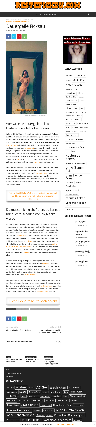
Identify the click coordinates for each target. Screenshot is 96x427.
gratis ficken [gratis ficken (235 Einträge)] (74, 139)
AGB (7, 370)
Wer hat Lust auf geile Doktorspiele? (14, 361)
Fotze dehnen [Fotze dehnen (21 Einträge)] (84, 127)
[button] (88, 14)
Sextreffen (46, 263)
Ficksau (27, 252)
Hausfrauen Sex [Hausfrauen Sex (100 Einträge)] (75, 147)
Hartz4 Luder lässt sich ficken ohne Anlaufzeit (81, 233)
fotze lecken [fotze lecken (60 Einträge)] (71, 131)
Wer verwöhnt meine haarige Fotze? (82, 242)
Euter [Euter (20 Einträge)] (82, 108)
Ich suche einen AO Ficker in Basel (32, 361)
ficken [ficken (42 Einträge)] (79, 116)
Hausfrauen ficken (16, 19)
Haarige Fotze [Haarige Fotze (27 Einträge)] (70, 143)
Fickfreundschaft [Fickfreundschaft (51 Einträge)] (73, 119)
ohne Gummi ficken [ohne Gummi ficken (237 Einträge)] (75, 169)
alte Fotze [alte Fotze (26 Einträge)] (69, 75)
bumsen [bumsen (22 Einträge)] (81, 97)
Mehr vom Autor (26, 342)
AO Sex (19, 309)
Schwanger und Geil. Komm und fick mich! (82, 252)
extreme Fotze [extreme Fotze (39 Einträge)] (71, 112)
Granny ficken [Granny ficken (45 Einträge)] (72, 135)
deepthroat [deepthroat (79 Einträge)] (71, 100)
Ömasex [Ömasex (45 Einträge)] (69, 209)
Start (7, 19)
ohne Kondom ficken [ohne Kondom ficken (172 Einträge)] (75, 177)
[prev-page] (57, 341)
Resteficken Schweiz (50, 14)
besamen (37, 162)
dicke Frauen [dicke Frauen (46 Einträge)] (71, 104)
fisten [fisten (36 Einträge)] (68, 127)
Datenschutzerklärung (13, 373)
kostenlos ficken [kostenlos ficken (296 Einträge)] (73, 157)
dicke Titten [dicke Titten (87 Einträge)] (72, 108)
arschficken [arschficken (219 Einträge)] (74, 85)
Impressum (9, 377)
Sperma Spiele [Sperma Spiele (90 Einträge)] (74, 190)
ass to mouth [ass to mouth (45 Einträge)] (71, 89)
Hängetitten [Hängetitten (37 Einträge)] (70, 151)
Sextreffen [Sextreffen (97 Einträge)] (71, 186)
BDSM (8, 357)
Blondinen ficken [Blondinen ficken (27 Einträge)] (71, 97)
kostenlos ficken (12, 145)
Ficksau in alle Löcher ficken (18, 330)
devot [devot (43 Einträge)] (81, 101)
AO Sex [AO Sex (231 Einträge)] (78, 80)
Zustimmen (61, 424)
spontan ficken (54, 309)
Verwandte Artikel (13, 342)
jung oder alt (29, 148)
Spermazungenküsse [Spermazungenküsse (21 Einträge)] (72, 194)
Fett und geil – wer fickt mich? (81, 262)
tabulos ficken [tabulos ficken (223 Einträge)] (75, 198)
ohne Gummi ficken (42, 309)
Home (38, 14)
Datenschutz (71, 424)
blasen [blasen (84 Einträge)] (81, 93)
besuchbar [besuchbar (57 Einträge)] (71, 93)
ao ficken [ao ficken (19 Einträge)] (68, 80)
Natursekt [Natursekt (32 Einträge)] (69, 163)
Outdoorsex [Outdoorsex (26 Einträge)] (69, 182)
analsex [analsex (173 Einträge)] (80, 75)
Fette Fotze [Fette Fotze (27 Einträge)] (83, 112)
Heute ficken (24, 21)
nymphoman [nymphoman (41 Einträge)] (80, 163)
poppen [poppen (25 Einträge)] (78, 182)
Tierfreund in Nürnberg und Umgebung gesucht (51, 362)
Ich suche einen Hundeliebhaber (80, 222)
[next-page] (59, 341)
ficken (30, 241)
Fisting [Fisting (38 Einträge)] (75, 128)
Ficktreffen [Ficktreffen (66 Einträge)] (82, 123)
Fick (17, 159)
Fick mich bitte (48, 357)
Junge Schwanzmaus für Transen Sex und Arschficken (48, 331)
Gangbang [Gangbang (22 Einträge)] (83, 131)
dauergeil (26, 309)
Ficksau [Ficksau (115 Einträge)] (70, 123)
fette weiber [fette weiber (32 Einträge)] (70, 116)
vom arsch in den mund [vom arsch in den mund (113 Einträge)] (76, 204)
